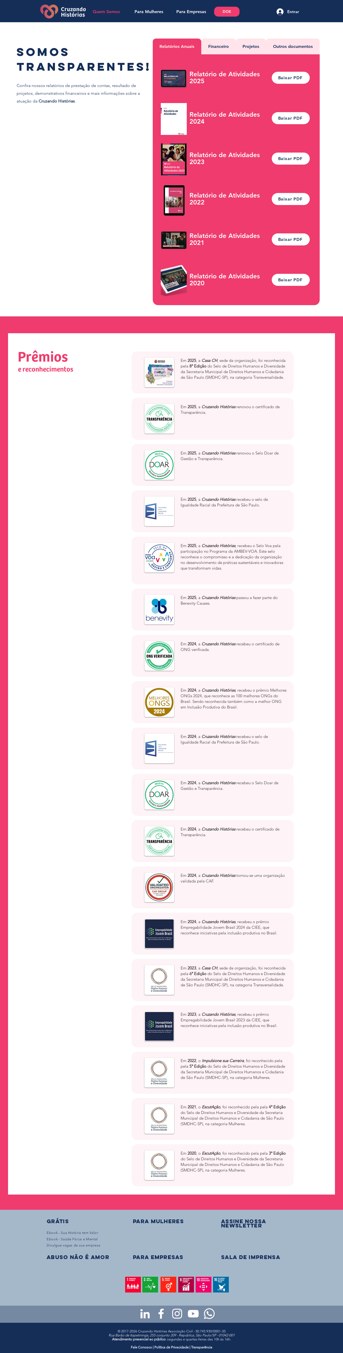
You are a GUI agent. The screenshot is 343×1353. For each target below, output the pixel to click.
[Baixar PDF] (291, 78)
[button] (243, 1223)
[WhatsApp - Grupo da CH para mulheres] (209, 1313)
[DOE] (227, 12)
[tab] (177, 46)
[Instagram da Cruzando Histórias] (177, 1313)
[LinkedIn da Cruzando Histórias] (145, 1313)
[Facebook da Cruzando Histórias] (161, 1313)
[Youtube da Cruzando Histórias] (193, 1313)
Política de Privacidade (171, 1347)
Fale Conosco (142, 1347)
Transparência (201, 1347)
